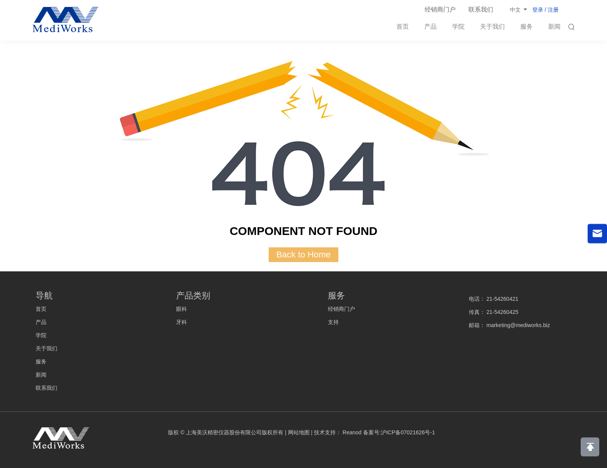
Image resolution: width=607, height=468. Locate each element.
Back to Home (303, 254)
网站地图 (299, 432)
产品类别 (193, 295)
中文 (515, 10)
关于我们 (492, 26)
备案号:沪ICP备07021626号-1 (399, 432)
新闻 (554, 26)
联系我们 (480, 9)
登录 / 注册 (545, 10)
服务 (526, 26)
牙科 (181, 322)
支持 (333, 322)
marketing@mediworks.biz (518, 325)
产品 (430, 26)
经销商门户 (440, 9)
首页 (402, 26)
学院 (458, 26)
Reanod (352, 432)
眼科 (181, 309)
